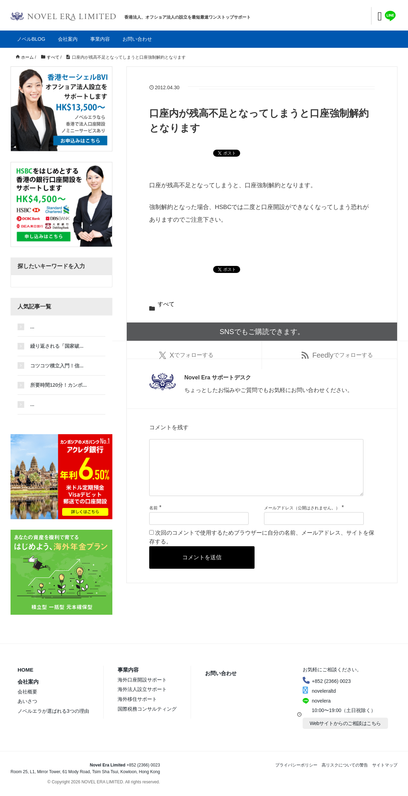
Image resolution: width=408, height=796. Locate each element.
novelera (321, 701)
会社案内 (68, 39)
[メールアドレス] (313, 529)
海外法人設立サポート (142, 689)
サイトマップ (384, 765)
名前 (153, 519)
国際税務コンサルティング (147, 709)
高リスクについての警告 (345, 765)
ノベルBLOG (31, 39)
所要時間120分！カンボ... (58, 385)
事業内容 (100, 39)
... (32, 327)
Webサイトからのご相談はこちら (345, 723)
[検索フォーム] (54, 281)
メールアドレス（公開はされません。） (302, 519)
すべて (166, 304)
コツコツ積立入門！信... (57, 365)
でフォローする (186, 355)
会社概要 (27, 691)
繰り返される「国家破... (57, 346)
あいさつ (27, 701)
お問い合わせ (137, 39)
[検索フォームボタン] (106, 281)
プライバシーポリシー (296, 765)
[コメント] (256, 473)
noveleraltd (319, 691)
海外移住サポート (137, 699)
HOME (25, 670)
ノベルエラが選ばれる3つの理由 (53, 711)
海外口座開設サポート (142, 680)
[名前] (199, 529)
